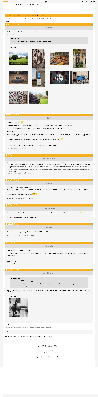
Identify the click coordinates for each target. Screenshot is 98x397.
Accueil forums (11, 15)
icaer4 (49, 118)
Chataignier (49, 246)
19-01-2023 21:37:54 (12, 269)
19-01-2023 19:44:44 (13, 242)
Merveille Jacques (49, 158)
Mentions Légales (49, 361)
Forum (82, 1)
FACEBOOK (53, 352)
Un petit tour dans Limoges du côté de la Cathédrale (38, 19)
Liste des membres (20, 15)
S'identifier (43, 15)
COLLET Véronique (49, 208)
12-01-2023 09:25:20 (12, 155)
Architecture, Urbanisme (19, 19)
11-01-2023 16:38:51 (12, 24)
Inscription (37, 15)
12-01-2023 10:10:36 (12, 179)
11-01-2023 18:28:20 (12, 114)
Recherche (31, 15)
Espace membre (90, 1)
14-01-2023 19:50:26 (12, 224)
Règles (26, 15)
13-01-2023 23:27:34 (12, 205)
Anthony (49, 227)
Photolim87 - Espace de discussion (27, 4)
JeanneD (49, 27)
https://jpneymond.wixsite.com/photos (16, 148)
